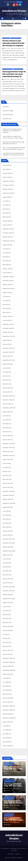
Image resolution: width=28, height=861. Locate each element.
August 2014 (6, 555)
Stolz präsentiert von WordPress (9, 848)
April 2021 (6, 380)
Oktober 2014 (7, 547)
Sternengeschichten (8, 764)
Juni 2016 (5, 515)
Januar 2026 (6, 177)
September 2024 (8, 241)
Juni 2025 (6, 205)
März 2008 (6, 741)
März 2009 (6, 694)
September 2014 (7, 551)
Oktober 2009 (7, 666)
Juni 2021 (5, 372)
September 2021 (7, 360)
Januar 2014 (6, 582)
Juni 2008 (6, 730)
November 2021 (7, 352)
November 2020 (7, 400)
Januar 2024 (6, 272)
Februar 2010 (6, 650)
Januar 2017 (6, 487)
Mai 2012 (5, 614)
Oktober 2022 (7, 332)
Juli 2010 (5, 634)
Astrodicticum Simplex (14, 11)
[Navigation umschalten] (13, 18)
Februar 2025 (7, 221)
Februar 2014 (6, 578)
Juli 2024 (5, 248)
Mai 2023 (5, 304)
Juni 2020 (6, 419)
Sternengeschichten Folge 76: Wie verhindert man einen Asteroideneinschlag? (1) (14, 74)
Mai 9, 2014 (7, 79)
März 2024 (6, 264)
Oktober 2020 (7, 404)
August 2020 (6, 411)
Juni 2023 (6, 300)
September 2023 (8, 288)
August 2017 (6, 459)
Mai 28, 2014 (7, 48)
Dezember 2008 (7, 706)
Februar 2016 (6, 531)
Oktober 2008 (7, 714)
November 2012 (7, 590)
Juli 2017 (5, 463)
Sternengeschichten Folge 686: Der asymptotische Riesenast (12, 130)
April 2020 (6, 427)
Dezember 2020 (7, 396)
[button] (23, 18)
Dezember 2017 (7, 443)
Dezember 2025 (7, 181)
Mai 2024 (5, 256)
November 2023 (7, 280)
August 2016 (6, 507)
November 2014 (7, 543)
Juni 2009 (6, 682)
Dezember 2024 (7, 229)
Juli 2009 (5, 678)
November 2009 (7, 662)
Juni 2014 (5, 563)
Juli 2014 (5, 559)
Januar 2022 (6, 344)
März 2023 (6, 312)
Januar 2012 (6, 630)
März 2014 (6, 575)
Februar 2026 (7, 173)
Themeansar (14, 850)
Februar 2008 (7, 745)
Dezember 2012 (7, 586)
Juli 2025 (5, 201)
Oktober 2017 (7, 451)
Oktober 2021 (7, 356)
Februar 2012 (6, 626)
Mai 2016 (5, 519)
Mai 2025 (5, 209)
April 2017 (6, 475)
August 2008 (6, 722)
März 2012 (6, 622)
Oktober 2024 (7, 237)
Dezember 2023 (7, 276)
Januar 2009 (6, 702)
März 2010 (6, 646)
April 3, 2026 (9, 788)
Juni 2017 (5, 467)
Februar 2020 (7, 435)
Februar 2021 (6, 388)
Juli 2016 (5, 511)
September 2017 (7, 455)
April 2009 (6, 690)
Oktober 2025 (7, 189)
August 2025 (6, 197)
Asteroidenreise (6, 38)
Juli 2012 (5, 606)
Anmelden (6, 106)
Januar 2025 (6, 225)
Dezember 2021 (7, 348)
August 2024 (6, 245)
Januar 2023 (6, 320)
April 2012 (6, 618)
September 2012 (7, 598)
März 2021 (6, 384)
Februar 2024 (7, 268)
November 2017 (7, 447)
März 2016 (6, 527)
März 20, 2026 (9, 822)
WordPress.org (7, 118)
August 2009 (6, 674)
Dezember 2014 (7, 539)
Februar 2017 (6, 483)
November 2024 (7, 233)
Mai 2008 (5, 734)
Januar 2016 (6, 535)
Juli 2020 (5, 415)
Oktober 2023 (7, 284)
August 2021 (6, 364)
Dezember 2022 (7, 324)
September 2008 (8, 718)
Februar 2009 (7, 698)
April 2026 (6, 165)
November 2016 (7, 495)
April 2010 (6, 642)
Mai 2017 (5, 471)
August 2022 (6, 340)
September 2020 (8, 408)
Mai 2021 (5, 376)
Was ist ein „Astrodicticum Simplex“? (14, 857)
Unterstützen (11, 854)
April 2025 (6, 213)
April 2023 (6, 308)
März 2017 (6, 479)
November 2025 (7, 185)
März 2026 (6, 169)
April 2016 (6, 523)
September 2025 (8, 193)
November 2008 (7, 710)
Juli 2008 (5, 726)
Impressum (17, 854)
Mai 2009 (5, 686)
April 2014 (6, 571)
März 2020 (6, 431)
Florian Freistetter (18, 48)
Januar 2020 (6, 439)
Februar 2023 (7, 316)
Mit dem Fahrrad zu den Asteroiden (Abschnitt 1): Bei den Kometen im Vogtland (13, 43)
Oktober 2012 (7, 594)
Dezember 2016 (7, 491)
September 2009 (8, 670)
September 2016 (7, 503)
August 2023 (6, 292)
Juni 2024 (6, 252)
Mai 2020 (5, 423)
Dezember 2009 (7, 658)
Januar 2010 (6, 654)
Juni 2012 (5, 610)
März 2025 (6, 217)
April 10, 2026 (9, 771)
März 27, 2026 (9, 805)
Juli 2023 (5, 296)
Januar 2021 (6, 392)
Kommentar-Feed (8, 114)
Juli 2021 (5, 368)
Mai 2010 (5, 638)
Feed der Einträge (8, 110)
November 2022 (7, 328)
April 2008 (6, 738)
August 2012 (6, 602)
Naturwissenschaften (16, 38)
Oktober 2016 (7, 499)
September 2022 (8, 336)
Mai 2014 (5, 567)
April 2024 (6, 260)
